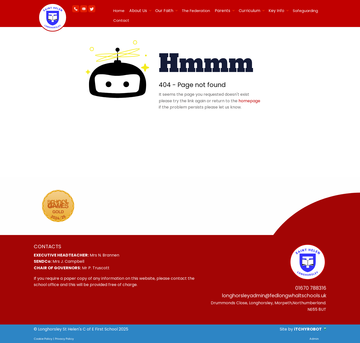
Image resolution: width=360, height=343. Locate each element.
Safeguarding (305, 10)
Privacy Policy (64, 339)
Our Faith (164, 11)
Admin (314, 339)
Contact (121, 20)
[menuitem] (119, 11)
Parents (222, 11)
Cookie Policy (43, 339)
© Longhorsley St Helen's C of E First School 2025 (81, 329)
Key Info (276, 11)
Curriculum (249, 11)
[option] (58, 206)
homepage (249, 101)
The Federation (196, 10)
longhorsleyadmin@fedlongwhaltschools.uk (274, 295)
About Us (138, 11)
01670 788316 (310, 288)
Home (118, 10)
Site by (287, 329)
